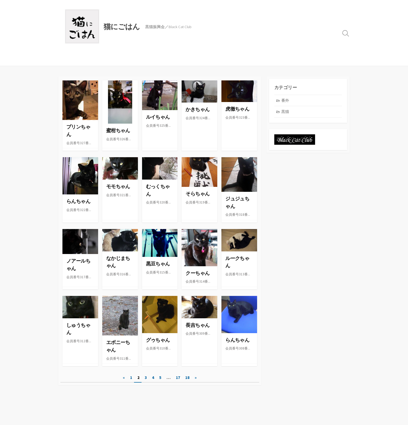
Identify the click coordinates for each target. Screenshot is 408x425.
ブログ (67, 59)
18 (187, 378)
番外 (285, 100)
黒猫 (285, 111)
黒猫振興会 (125, 59)
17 (178, 378)
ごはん (85, 59)
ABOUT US (150, 59)
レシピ (103, 59)
